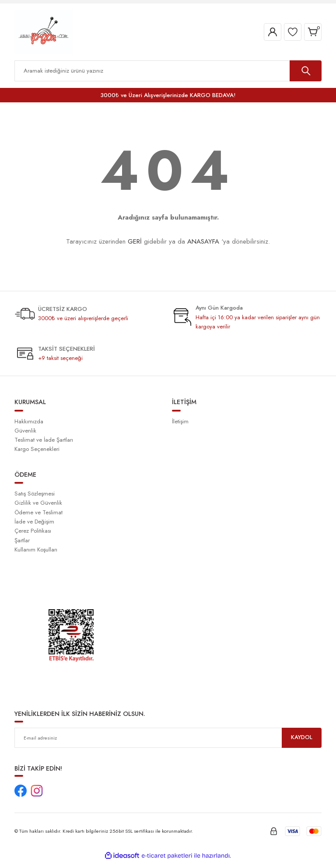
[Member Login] (272, 32)
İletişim (180, 421)
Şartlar (22, 540)
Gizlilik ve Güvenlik (38, 503)
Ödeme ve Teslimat (38, 512)
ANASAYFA (203, 241)
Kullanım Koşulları (35, 549)
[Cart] (313, 32)
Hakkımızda (28, 421)
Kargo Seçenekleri (37, 449)
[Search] (168, 70)
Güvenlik (25, 430)
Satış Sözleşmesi (34, 493)
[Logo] (43, 31)
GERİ (135, 241)
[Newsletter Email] (168, 738)
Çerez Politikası (32, 531)
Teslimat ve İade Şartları (43, 440)
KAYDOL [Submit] (302, 737)
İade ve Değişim (34, 521)
